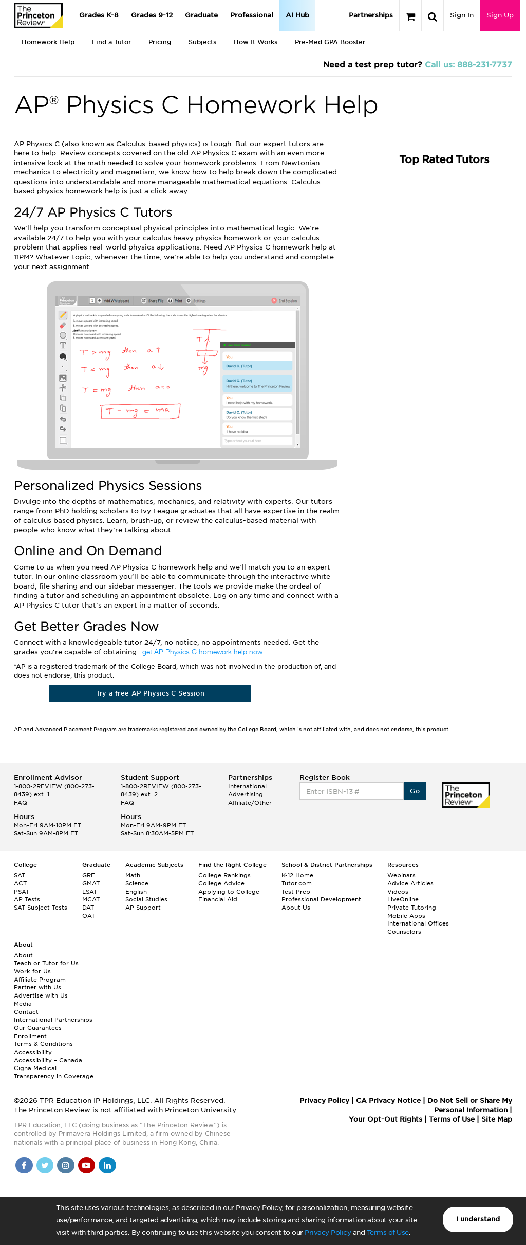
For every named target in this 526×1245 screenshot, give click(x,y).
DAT (88, 907)
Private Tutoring (411, 907)
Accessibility (33, 1052)
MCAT (91, 899)
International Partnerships (53, 1019)
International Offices (418, 923)
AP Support (143, 907)
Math (132, 875)
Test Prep (295, 891)
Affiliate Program (40, 979)
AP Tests (27, 899)
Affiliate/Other (250, 802)
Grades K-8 (99, 15)
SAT (19, 875)
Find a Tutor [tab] (111, 42)
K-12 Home (297, 875)
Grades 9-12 (152, 15)
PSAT (21, 891)
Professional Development (321, 899)
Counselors (404, 931)
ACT (20, 883)
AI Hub (297, 15)
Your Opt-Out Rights (385, 1119)
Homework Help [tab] (48, 42)
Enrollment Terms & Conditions (43, 1040)
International (247, 786)
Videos (397, 891)
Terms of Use (388, 1232)
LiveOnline (403, 899)
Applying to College (228, 891)
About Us (295, 907)
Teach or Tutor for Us (46, 963)
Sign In (462, 15)
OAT (88, 915)
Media (23, 1003)
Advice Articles (410, 883)
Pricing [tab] (159, 42)
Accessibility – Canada (48, 1060)
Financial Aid (217, 899)
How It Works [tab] (255, 42)
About (23, 955)
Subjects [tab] (202, 42)
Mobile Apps (406, 915)
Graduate (201, 15)
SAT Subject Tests (40, 907)
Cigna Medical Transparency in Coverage (53, 1072)
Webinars (401, 875)
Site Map (496, 1119)
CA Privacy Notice (388, 1101)
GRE (88, 875)
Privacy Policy (328, 1232)
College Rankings (224, 875)
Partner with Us (37, 987)
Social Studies (146, 899)
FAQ (20, 802)
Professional (251, 15)
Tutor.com (296, 883)
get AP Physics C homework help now (202, 652)
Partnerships (371, 15)
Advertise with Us (41, 995)
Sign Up (500, 15)
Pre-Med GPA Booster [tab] (330, 42)
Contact (26, 1012)
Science (136, 883)
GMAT (91, 883)
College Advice (221, 883)
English (136, 891)
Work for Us (32, 971)
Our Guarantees (38, 1027)
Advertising (245, 794)
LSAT (89, 891)
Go (415, 791)
